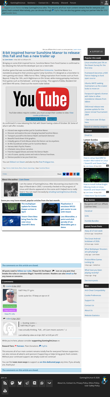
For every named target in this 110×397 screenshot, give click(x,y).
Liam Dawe (9, 60)
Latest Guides (91, 139)
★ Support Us (96, 51)
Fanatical (88, 211)
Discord (64, 3)
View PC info (10, 314)
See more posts (91, 280)
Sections (32, 3)
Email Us (88, 135)
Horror (8, 168)
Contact (88, 130)
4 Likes (5, 174)
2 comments (75, 59)
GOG (105, 10)
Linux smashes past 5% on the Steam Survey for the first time (96, 65)
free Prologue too (46, 162)
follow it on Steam (17, 162)
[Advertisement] (55, 31)
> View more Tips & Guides (95, 195)
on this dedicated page (50, 362)
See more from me (26, 195)
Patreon (19, 346)
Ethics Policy (94, 383)
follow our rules (24, 271)
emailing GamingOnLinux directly (63, 192)
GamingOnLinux (18, 3)
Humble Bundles (92, 221)
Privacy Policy (82, 383)
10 (107, 165)
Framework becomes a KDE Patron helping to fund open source (96, 75)
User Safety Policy (92, 385)
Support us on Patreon (12, 7)
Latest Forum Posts (93, 226)
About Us (89, 310)
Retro (20, 168)
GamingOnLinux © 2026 (90, 377)
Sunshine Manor (44, 168)
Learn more (77, 49)
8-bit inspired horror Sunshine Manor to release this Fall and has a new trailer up (41, 54)
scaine (9, 286)
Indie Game (14, 168)
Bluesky (55, 3)
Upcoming (31, 168)
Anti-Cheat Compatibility (95, 290)
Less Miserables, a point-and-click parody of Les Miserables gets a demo (69, 221)
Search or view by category (96, 126)
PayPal (55, 10)
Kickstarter (49, 70)
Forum (73, 3)
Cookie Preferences (93, 295)
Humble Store (11, 13)
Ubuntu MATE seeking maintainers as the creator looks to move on (96, 86)
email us (70, 273)
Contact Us (44, 3)
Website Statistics (92, 315)
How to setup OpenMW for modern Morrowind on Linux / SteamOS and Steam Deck (96, 159)
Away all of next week (93, 231)
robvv (8, 318)
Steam (25, 168)
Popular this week (93, 58)
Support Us (89, 300)
